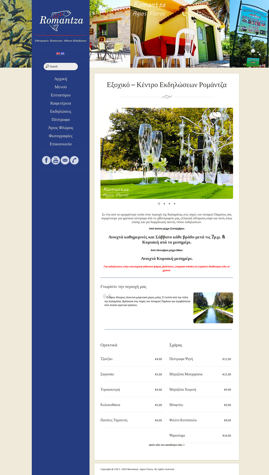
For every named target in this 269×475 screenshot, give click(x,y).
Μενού (61, 86)
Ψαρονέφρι (177, 435)
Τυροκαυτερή (110, 389)
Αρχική (60, 78)
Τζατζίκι (106, 359)
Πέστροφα (61, 119)
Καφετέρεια (60, 103)
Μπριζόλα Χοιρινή (182, 389)
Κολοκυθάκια (110, 405)
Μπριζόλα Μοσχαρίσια (185, 374)
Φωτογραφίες (60, 135)
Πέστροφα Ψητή (181, 359)
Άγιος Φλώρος (60, 127)
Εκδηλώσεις (60, 111)
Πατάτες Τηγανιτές (114, 420)
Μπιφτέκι (176, 405)
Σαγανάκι (107, 374)
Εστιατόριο (60, 94)
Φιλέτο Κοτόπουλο (183, 420)
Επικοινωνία (61, 143)
